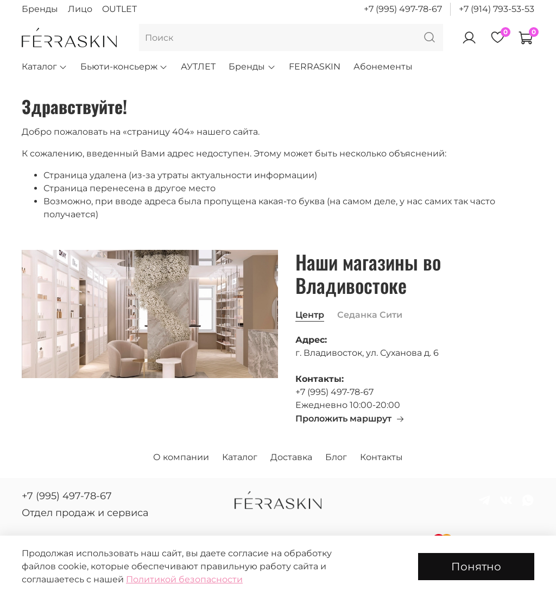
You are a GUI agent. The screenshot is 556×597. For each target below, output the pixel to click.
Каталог (44, 66)
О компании (181, 457)
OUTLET (119, 9)
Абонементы (383, 66)
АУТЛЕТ (198, 66)
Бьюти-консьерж (124, 66)
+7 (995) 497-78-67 (403, 9)
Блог (336, 457)
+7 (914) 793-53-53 (496, 9)
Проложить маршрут (350, 418)
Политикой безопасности (184, 579)
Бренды (40, 9)
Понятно (476, 566)
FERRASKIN (314, 66)
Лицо (80, 9)
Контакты (381, 457)
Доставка (291, 457)
